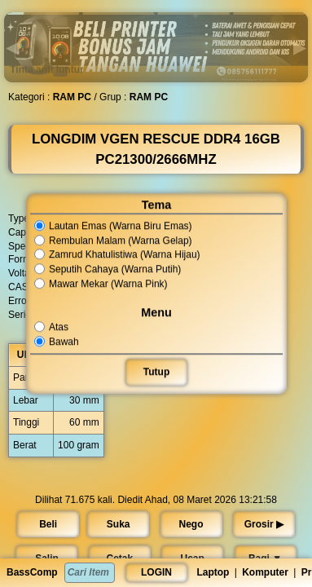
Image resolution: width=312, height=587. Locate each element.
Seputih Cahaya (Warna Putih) (107, 269)
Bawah (57, 341)
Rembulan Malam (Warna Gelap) (113, 240)
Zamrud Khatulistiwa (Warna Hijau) (117, 255)
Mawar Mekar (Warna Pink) (100, 283)
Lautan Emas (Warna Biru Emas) (113, 226)
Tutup (156, 371)
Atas (51, 327)
